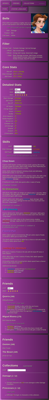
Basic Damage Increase (20, 55)
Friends (8, 283)
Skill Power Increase (35, 55)
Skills (6, 141)
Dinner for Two (7, 356)
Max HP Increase (29, 59)
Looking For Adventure (14, 248)
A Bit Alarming (10, 209)
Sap (14, 50)
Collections (10, 365)
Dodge (36, 53)
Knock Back (20, 50)
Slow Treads (6, 348)
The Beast (8, 352)
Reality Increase (18, 59)
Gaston (6, 344)
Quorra (6, 296)
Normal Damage (31, 48)
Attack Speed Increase (20, 57)
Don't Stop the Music (9, 320)
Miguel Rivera (10, 317)
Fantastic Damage (19, 48)
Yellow (13, 35)
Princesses (8, 388)
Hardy (23, 53)
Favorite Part (9, 231)
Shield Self (29, 53)
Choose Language (18, 9)
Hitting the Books (8, 300)
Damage (14, 30)
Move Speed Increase (35, 57)
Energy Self (17, 53)
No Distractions (10, 189)
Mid (12, 33)
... (3, 244)
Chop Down (9, 161)
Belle (23, 308)
